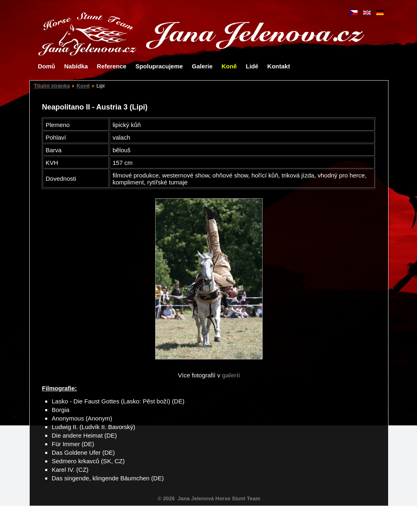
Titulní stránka (52, 86)
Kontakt (278, 66)
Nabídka (76, 66)
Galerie (202, 66)
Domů (46, 66)
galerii (231, 375)
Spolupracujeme (159, 66)
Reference (112, 66)
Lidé (252, 66)
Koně (229, 66)
